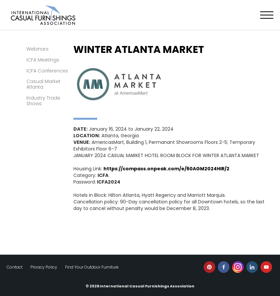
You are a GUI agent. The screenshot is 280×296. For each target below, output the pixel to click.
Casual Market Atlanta (43, 84)
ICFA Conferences (47, 70)
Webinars (37, 49)
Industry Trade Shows (43, 101)
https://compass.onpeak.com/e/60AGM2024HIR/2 (166, 168)
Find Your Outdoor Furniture (92, 267)
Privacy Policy (43, 267)
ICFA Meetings (42, 60)
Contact (14, 267)
